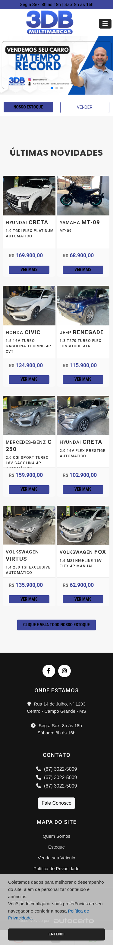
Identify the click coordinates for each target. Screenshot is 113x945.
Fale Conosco (56, 803)
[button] (52, 88)
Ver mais (28, 269)
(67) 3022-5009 (56, 769)
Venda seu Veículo (56, 857)
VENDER (85, 107)
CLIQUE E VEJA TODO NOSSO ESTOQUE (56, 624)
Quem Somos (57, 836)
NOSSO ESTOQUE (28, 107)
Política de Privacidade (56, 868)
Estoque (56, 846)
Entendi (56, 934)
